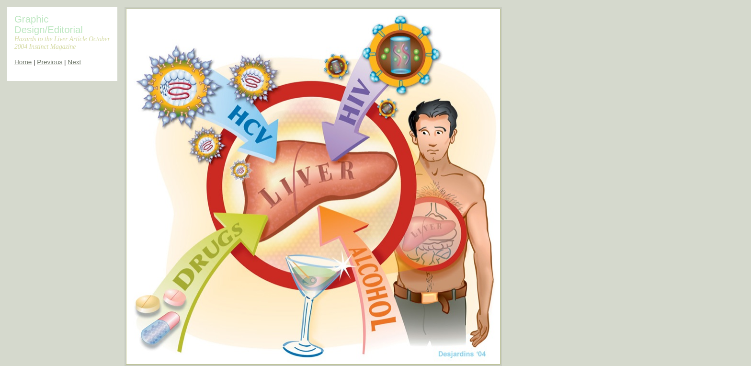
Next (74, 62)
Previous (49, 62)
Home (23, 62)
